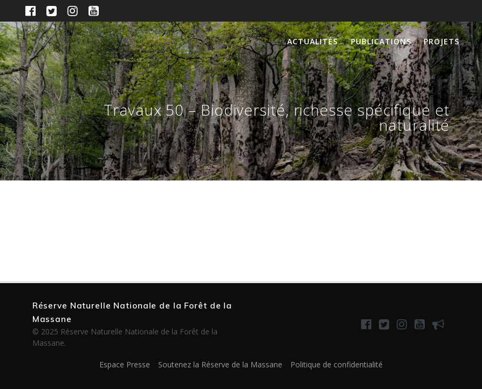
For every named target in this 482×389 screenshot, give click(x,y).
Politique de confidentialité (336, 364)
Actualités (312, 41)
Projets (441, 41)
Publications (381, 41)
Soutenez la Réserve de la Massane (220, 364)
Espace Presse (124, 364)
